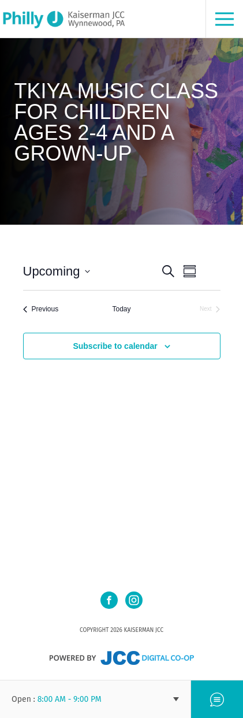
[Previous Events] (41, 309)
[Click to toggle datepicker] (56, 271)
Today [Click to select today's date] (121, 309)
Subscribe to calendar (115, 346)
